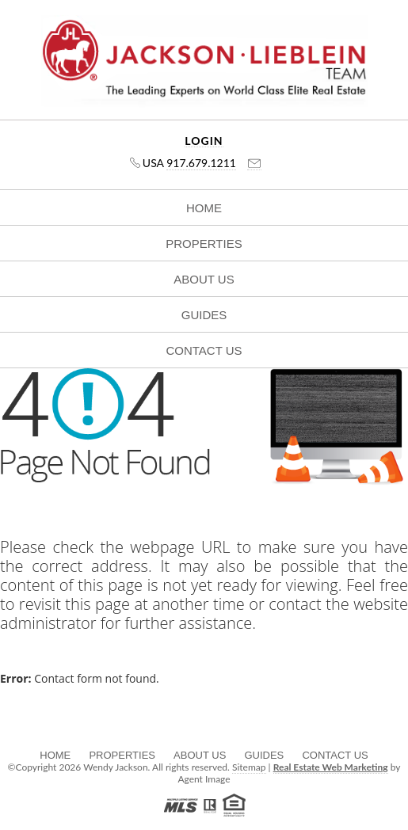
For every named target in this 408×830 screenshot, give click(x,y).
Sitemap (249, 767)
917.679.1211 (201, 162)
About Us (203, 279)
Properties (204, 243)
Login (204, 141)
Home (204, 208)
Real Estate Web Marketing (330, 767)
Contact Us (204, 350)
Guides (204, 315)
